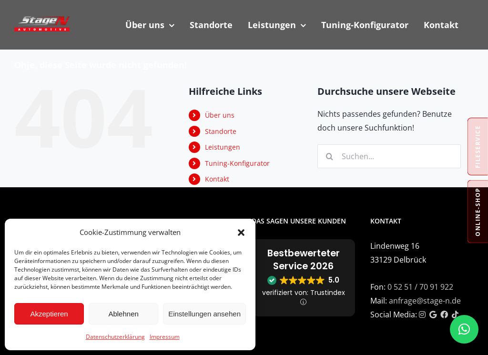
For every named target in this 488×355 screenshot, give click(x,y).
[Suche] (329, 156)
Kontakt (217, 178)
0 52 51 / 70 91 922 (420, 287)
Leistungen (222, 147)
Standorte (220, 131)
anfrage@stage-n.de (425, 300)
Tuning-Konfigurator (237, 163)
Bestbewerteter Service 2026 (303, 260)
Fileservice (478, 146)
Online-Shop (478, 211)
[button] (241, 232)
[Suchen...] (389, 156)
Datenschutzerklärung (115, 337)
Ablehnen (123, 314)
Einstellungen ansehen (204, 314)
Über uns (219, 115)
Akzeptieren (49, 314)
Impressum (165, 337)
